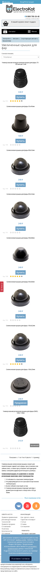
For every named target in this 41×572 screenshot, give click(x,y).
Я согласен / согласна (21, 558)
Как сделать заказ (27, 517)
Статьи (23, 522)
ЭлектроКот (6, 39)
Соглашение (25, 526)
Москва (6, 2)
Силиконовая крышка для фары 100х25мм (20, 369)
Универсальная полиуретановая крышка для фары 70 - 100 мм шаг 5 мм (20, 63)
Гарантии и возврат (28, 520)
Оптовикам (6, 533)
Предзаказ (20, 402)
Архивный (35, 445)
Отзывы (23, 524)
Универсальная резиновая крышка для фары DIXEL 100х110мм (20, 412)
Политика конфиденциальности (20, 553)
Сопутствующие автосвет (29, 39)
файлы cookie (21, 540)
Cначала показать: (8, 53)
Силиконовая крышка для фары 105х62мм (20, 326)
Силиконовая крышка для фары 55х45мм (21, 106)
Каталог (12, 31)
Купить (21, 97)
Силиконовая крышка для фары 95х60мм (21, 282)
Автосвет (15, 39)
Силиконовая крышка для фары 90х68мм (21, 238)
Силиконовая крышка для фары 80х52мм (21, 150)
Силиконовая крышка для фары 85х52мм (21, 194)
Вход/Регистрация (27, 2)
